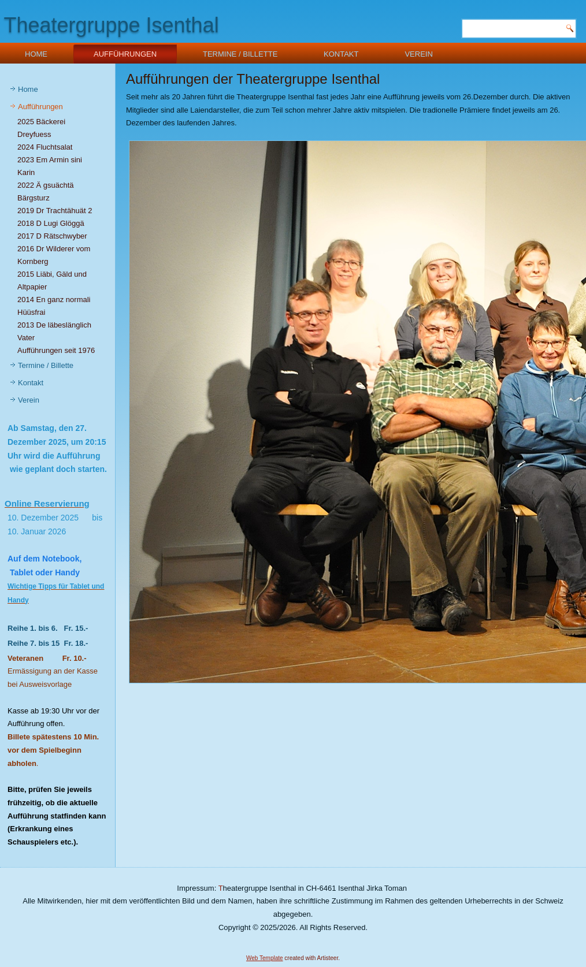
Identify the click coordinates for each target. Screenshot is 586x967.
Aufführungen (125, 54)
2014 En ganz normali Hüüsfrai (53, 306)
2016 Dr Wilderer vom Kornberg (53, 255)
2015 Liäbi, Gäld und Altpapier (52, 280)
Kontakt (341, 54)
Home (36, 54)
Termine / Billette (240, 54)
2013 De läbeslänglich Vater (54, 331)
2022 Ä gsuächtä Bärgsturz (45, 191)
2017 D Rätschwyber (52, 236)
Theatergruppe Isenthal (110, 25)
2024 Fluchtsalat (44, 147)
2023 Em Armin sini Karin (49, 166)
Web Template (264, 958)
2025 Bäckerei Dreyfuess (41, 128)
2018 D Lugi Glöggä (50, 223)
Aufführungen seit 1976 (56, 350)
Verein (418, 54)
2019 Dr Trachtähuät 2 (54, 210)
